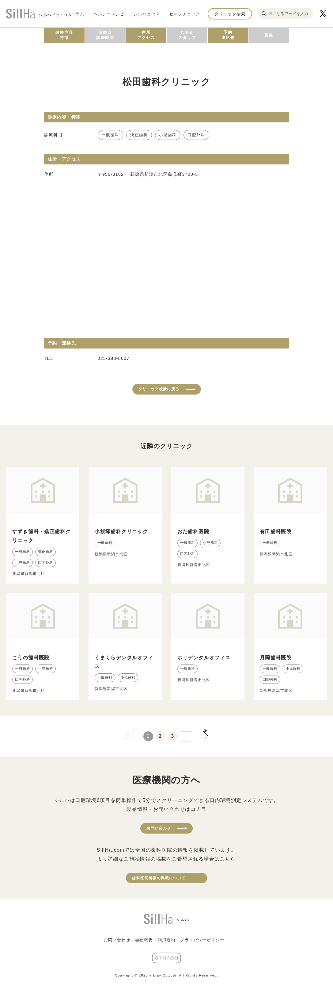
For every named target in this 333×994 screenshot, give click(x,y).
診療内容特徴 (64, 35)
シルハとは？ (147, 13)
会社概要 (144, 940)
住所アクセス (146, 35)
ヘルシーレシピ (108, 13)
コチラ (198, 809)
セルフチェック (184, 13)
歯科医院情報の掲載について (158, 878)
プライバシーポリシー (202, 940)
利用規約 (167, 940)
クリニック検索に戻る (159, 389)
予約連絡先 (227, 35)
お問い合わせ (158, 828)
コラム (77, 13)
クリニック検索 (229, 13)
